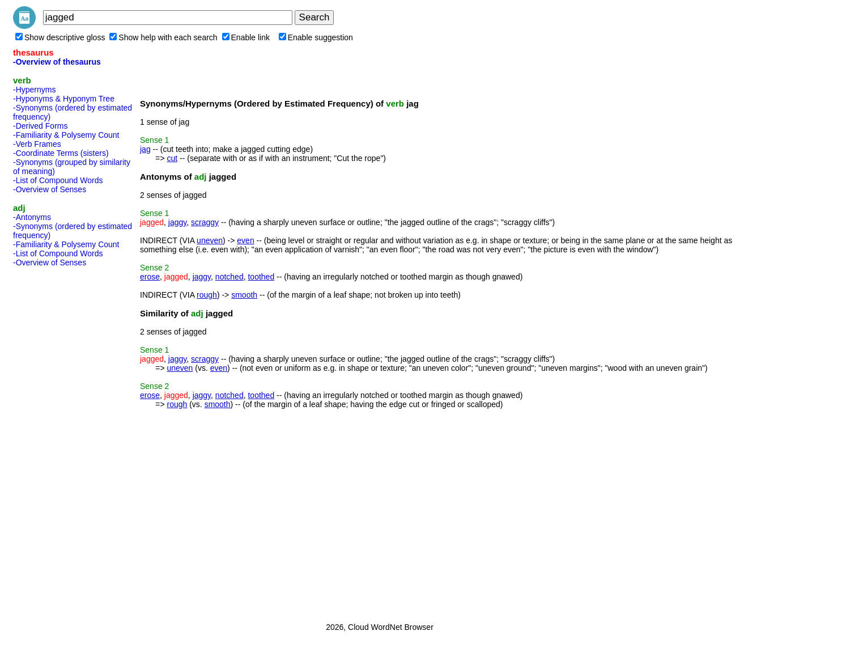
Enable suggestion (316, 37)
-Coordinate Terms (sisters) (61, 153)
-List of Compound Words (58, 180)
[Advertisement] (58, 441)
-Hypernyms (34, 89)
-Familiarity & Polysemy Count (66, 134)
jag (145, 149)
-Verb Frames (37, 144)
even (245, 240)
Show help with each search (163, 37)
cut (172, 158)
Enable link (246, 37)
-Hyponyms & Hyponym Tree (63, 98)
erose (150, 276)
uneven (210, 240)
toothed (261, 276)
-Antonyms (32, 217)
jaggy (177, 222)
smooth (244, 294)
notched (229, 276)
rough (207, 294)
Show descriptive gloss (60, 37)
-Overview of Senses (49, 189)
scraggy (205, 222)
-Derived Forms (40, 125)
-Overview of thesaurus (57, 61)
